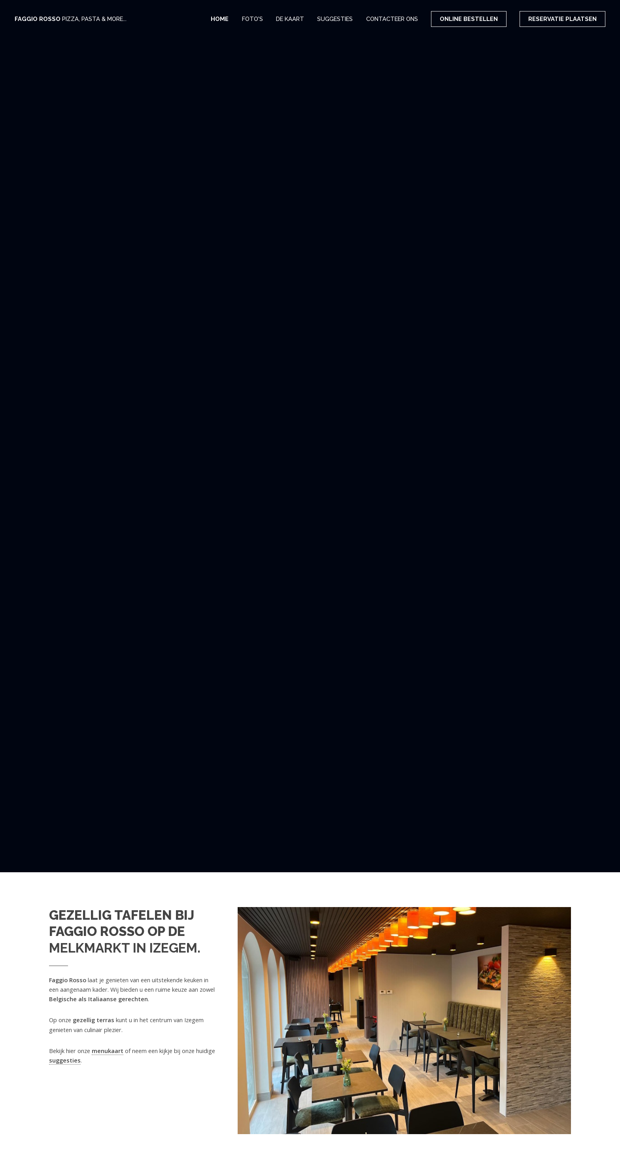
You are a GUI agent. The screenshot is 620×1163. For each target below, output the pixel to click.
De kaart (290, 18)
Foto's (252, 18)
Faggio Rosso (71, 18)
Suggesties (335, 18)
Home (220, 18)
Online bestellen (469, 18)
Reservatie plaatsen (562, 18)
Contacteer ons (392, 18)
